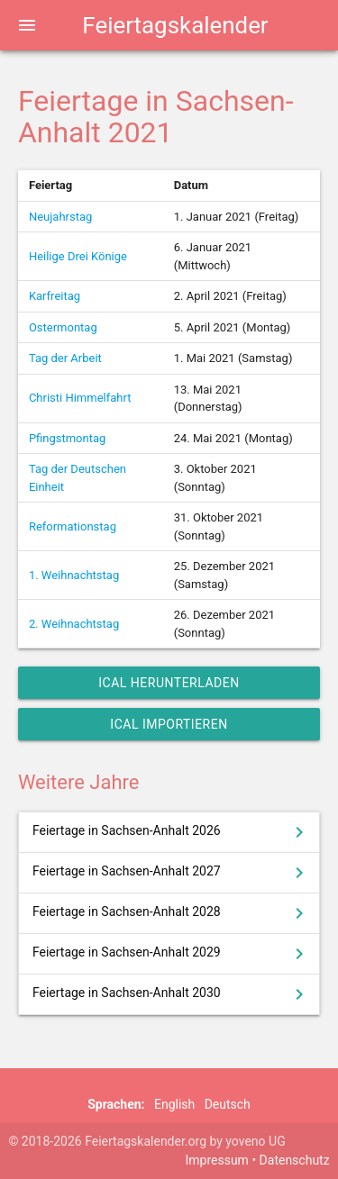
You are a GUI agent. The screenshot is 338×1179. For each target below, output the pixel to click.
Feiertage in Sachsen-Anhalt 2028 (171, 913)
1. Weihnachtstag (74, 575)
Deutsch (228, 1104)
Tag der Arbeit (65, 358)
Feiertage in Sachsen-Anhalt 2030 (171, 994)
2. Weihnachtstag (74, 623)
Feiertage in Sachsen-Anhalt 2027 (171, 873)
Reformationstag (72, 526)
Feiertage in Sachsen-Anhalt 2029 (171, 954)
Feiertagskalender (175, 25)
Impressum (216, 1160)
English (174, 1104)
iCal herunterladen (168, 683)
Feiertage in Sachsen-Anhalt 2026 (171, 832)
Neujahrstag (60, 216)
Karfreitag (54, 296)
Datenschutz (295, 1160)
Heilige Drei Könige (78, 256)
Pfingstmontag (67, 438)
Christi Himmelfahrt (80, 397)
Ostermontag (63, 327)
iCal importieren (168, 724)
